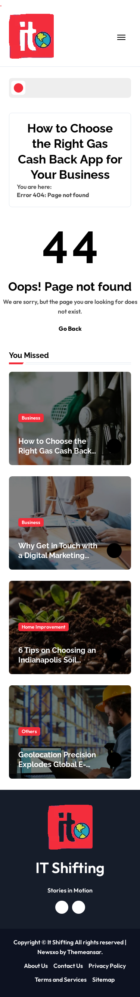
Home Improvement (43, 627)
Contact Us (68, 965)
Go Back (70, 328)
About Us (36, 965)
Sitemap (103, 979)
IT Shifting (70, 867)
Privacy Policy (107, 965)
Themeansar (84, 952)
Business (31, 418)
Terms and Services (61, 979)
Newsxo (48, 952)
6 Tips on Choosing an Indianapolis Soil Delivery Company (57, 660)
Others (29, 731)
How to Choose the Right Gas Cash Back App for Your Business (57, 451)
